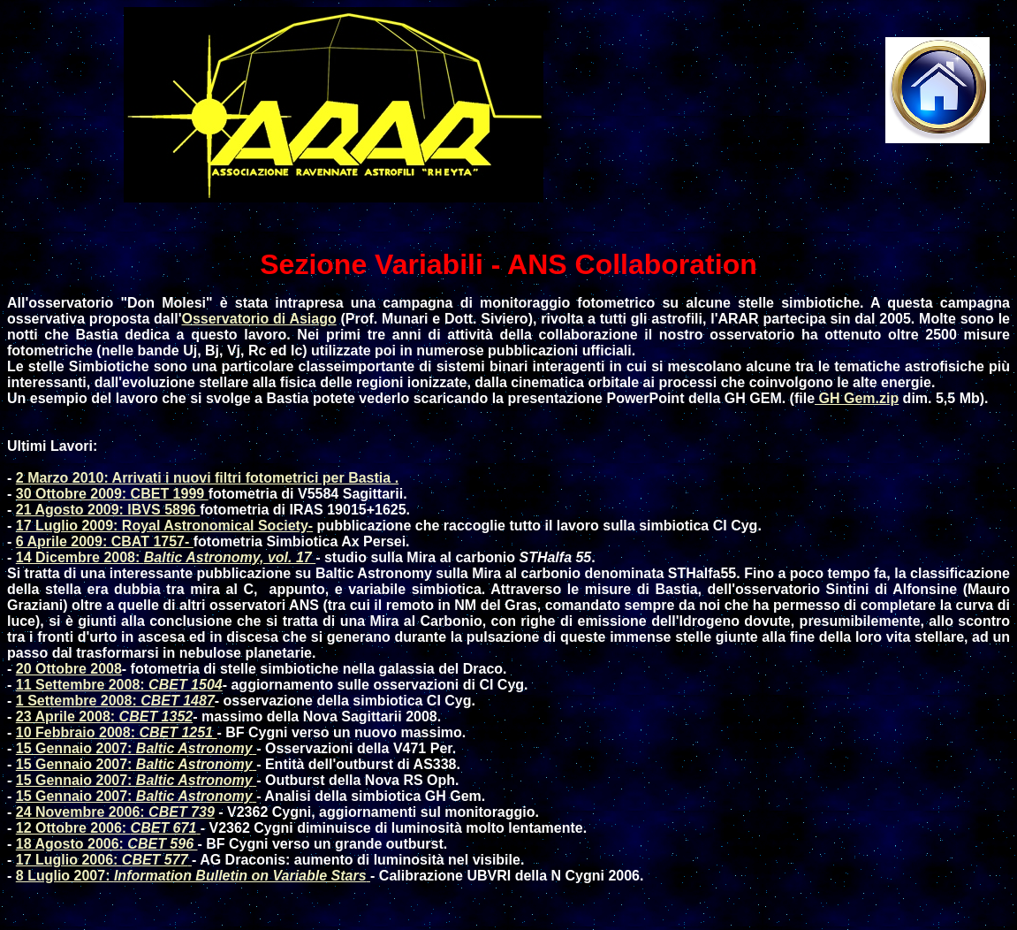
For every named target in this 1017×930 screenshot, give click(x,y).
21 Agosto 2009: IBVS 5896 (108, 509)
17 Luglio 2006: (104, 859)
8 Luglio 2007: (193, 875)
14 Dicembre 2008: (165, 557)
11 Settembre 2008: (119, 684)
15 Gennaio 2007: (136, 748)
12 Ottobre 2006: (108, 827)
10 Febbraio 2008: (116, 732)
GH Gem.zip (857, 398)
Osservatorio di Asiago (258, 318)
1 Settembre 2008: (115, 700)
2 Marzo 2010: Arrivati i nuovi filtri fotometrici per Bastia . (207, 477)
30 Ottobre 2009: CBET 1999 (112, 493)
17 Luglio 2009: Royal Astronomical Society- (164, 525)
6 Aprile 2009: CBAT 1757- (105, 541)
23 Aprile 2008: (104, 716)
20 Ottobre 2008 (69, 668)
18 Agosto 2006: (107, 843)
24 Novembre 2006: (115, 811)
